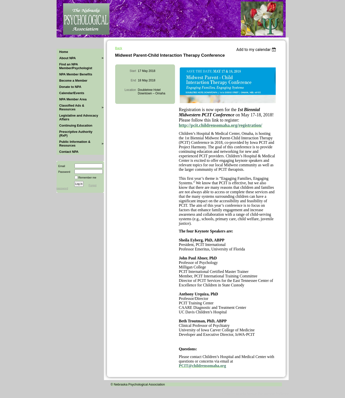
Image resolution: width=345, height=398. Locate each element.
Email (61, 166)
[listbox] (256, 49)
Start (133, 71)
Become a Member (73, 80)
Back (118, 48)
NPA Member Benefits (75, 74)
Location (130, 90)
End (133, 80)
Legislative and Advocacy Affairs (78, 117)
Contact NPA (69, 152)
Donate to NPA (70, 87)
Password (63, 171)
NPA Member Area (73, 99)
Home (63, 52)
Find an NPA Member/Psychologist (75, 66)
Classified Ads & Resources (72, 107)
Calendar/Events (71, 93)
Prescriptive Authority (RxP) (75, 133)
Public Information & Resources (74, 143)
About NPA (67, 58)
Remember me (87, 177)
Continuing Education (75, 125)
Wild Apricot (248, 393)
